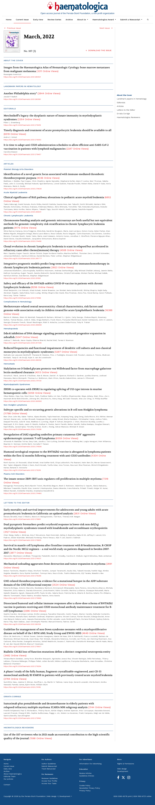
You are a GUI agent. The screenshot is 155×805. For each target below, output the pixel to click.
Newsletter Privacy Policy (89, 788)
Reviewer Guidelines (50, 778)
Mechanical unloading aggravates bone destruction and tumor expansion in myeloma (58, 565)
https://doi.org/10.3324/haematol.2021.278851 (22, 519)
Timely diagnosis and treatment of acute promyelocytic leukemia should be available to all (57, 132)
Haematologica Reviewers (128, 117)
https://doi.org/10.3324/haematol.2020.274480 (23, 493)
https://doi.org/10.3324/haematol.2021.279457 (22, 154)
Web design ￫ (52, 796)
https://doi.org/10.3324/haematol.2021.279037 (22, 558)
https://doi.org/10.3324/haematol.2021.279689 (22, 598)
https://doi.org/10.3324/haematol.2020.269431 (22, 212)
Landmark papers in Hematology (132, 99)
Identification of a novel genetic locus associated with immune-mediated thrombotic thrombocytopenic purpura (54, 176)
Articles (120, 106)
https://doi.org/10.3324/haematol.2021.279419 (22, 125)
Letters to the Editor (126, 110)
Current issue (9, 766)
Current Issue (22, 19)
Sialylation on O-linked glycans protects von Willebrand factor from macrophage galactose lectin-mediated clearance (57, 370)
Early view (38, 19)
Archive (69, 19)
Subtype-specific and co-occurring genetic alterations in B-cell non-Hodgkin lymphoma (55, 411)
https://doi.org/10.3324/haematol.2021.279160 (22, 718)
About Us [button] (82, 19)
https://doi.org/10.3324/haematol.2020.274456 (22, 241)
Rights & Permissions (125, 764)
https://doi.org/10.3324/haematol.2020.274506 (23, 446)
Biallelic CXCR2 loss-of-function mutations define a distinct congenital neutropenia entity (57, 653)
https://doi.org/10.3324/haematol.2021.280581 (22, 99)
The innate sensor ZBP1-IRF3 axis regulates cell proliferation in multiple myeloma (56, 480)
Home (9, 19)
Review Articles (85, 773)
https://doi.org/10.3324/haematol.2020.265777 (23, 258)
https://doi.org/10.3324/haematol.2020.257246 (23, 343)
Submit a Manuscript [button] (130, 19)
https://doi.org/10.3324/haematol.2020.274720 (22, 381)
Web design (122, 769)
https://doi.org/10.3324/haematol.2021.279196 (22, 298)
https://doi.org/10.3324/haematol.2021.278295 (22, 576)
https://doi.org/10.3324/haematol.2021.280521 (22, 77)
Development (122, 771)
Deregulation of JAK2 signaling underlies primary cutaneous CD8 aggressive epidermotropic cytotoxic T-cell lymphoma (49, 436)
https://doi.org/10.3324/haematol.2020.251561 (22, 278)
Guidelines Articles (86, 776)
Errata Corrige (123, 114)
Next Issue (106, 28)
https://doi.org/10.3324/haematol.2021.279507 (22, 646)
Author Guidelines (49, 764)
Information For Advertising (90, 764)
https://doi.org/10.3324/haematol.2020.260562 (23, 401)
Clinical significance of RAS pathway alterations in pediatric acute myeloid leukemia (57, 199)
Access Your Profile (49, 781)
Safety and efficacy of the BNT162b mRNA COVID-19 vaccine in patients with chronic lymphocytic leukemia (53, 285)
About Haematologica (13, 774)
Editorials (121, 103)
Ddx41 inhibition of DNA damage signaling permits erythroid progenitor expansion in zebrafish (55, 335)
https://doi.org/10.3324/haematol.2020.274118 (22, 687)
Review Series (54, 19)
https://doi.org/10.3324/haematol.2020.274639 (23, 189)
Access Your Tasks (49, 783)
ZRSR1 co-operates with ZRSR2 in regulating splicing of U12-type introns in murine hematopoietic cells (53, 391)
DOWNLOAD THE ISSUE (98, 50)
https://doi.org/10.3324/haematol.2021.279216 (22, 470)
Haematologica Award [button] (103, 19)
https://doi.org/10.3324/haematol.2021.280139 (22, 624)
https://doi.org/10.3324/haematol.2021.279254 (22, 666)
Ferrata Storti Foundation (35, 796)
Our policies (8, 779)
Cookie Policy (84, 785)
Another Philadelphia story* (32, 93)
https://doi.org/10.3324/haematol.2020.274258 (22, 429)
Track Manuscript (49, 769)
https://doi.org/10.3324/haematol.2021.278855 (22, 540)
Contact (7, 785)
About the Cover (124, 95)
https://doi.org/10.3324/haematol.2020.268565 (23, 325)
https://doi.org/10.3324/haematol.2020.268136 (22, 360)
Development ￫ (65, 796)
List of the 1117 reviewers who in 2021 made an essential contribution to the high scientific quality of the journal (57, 736)
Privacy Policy (84, 791)
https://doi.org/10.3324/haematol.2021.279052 (22, 140)
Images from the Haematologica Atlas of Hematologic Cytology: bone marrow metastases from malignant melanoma (57, 69)
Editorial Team (10, 776)
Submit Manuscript (49, 766)
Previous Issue (12, 28)
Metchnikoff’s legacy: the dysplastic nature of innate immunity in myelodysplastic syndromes (53, 117)
